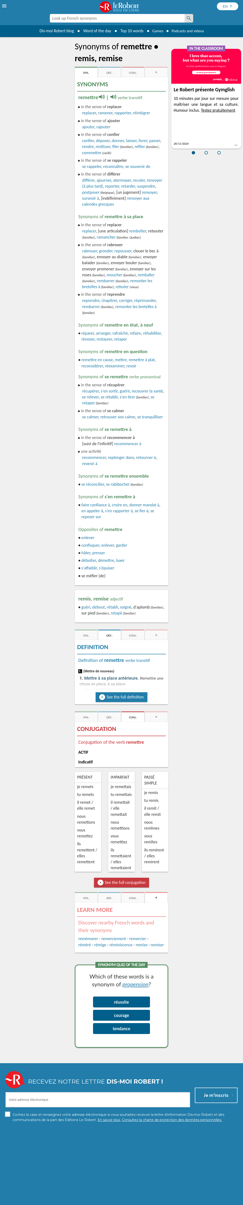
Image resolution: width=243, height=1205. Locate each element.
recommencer (94, 457)
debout (98, 607)
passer (154, 140)
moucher (114, 274)
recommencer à (127, 443)
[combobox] (117, 18)
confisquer (90, 545)
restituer (103, 146)
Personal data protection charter (59, 1200)
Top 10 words (129, 30)
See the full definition (125, 697)
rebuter (122, 286)
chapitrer (109, 300)
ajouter (88, 126)
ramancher (106, 237)
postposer (90, 192)
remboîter (137, 231)
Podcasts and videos (188, 30)
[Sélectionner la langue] (227, 6)
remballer (146, 274)
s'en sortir (109, 391)
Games (156, 30)
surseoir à (90, 198)
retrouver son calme (117, 417)
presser (98, 552)
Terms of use (162, 1200)
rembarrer (106, 280)
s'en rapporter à (119, 510)
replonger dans (121, 457)
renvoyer (149, 192)
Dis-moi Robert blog (54, 30)
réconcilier (92, 484)
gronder (105, 251)
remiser (157, 944)
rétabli (112, 607)
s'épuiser (106, 568)
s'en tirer (127, 397)
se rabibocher (118, 484)
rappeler (91, 166)
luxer (120, 560)
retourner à (146, 457)
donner (118, 140)
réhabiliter (152, 333)
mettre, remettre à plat (135, 359)
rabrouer (89, 251)
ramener (105, 112)
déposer (103, 140)
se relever (90, 397)
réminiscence (120, 944)
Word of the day (94, 30)
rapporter (123, 112)
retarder (128, 186)
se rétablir (109, 397)
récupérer (90, 391)
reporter (112, 186)
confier (88, 140)
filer (115, 146)
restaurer (104, 339)
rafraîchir (120, 333)
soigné (125, 607)
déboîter (88, 560)
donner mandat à (144, 505)
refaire (135, 333)
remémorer (88, 938)
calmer (90, 417)
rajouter (103, 126)
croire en (119, 505)
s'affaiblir (89, 568)
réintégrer (141, 112)
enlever (87, 537)
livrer (143, 140)
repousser (122, 251)
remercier (137, 938)
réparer (87, 333)
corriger (125, 300)
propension (135, 984)
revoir (131, 366)
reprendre (90, 300)
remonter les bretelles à (136, 306)
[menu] (4, 6)
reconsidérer (92, 366)
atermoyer (122, 180)
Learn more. (182, 1193)
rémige (100, 944)
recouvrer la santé (147, 391)
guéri (85, 607)
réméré (84, 944)
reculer (139, 180)
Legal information (101, 1200)
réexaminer (114, 366)
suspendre (146, 186)
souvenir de (137, 166)
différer (88, 180)
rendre (88, 146)
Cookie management (133, 1200)
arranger (103, 333)
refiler (140, 146)
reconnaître (113, 166)
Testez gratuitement (218, 110)
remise (142, 944)
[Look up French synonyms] (189, 18)
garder (121, 545)
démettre (106, 560)
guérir (125, 391)
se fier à (142, 510)
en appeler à (92, 510)
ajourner (104, 180)
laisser (131, 140)
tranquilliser (150, 417)
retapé (116, 613)
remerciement (113, 938)
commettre (91, 152)
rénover (88, 339)
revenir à (89, 463)
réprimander (145, 300)
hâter (85, 552)
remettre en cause (97, 359)
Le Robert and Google (192, 1200)
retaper (120, 339)
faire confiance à (95, 505)
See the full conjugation (125, 882)
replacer (89, 112)
